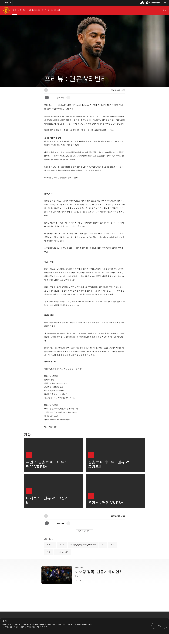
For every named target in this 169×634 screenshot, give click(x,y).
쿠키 (4, 621)
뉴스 (112, 545)
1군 (103, 545)
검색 (48, 552)
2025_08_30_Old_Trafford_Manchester (83, 545)
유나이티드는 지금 (62, 552)
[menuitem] (14, 10)
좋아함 (62, 545)
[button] (6, 2)
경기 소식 (50, 545)
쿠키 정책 (43, 627)
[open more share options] (68, 97)
